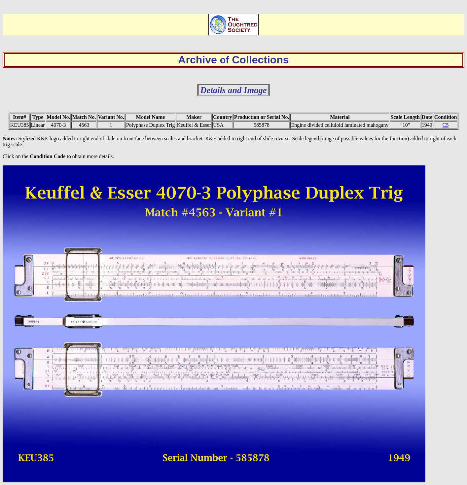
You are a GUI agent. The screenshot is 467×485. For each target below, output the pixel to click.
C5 (446, 125)
